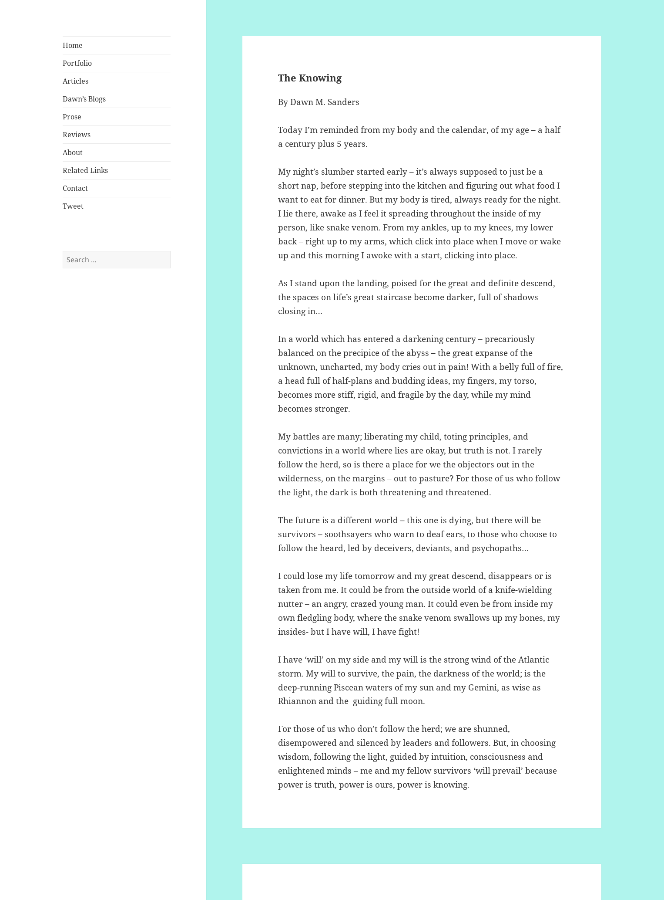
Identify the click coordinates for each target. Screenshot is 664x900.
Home (73, 45)
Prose (72, 117)
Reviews (77, 134)
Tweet (73, 206)
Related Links (85, 170)
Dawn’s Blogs (84, 99)
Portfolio (77, 63)
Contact (75, 188)
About (73, 152)
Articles (75, 81)
